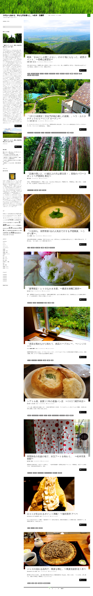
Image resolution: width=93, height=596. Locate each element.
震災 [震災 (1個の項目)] (6, 234)
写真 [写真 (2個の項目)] (17, 219)
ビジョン (4, 244)
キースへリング (40, 472)
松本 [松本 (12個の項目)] (11, 228)
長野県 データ (5, 268)
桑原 (53, 302)
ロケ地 (58, 73)
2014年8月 (5, 274)
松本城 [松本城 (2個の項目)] (14, 228)
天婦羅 (42, 247)
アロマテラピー (37, 132)
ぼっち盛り (38, 247)
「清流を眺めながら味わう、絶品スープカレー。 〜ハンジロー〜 (56, 344)
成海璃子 (29, 75)
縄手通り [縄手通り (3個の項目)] (6, 233)
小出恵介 (76, 73)
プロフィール (5, 246)
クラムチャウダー (35, 415)
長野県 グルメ (32, 235)
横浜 (52, 360)
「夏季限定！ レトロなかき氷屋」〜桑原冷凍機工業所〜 (54, 288)
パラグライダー (52, 73)
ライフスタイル (5, 247)
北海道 (45, 360)
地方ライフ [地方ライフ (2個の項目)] (12, 222)
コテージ (46, 73)
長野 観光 (29, 178)
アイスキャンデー (40, 302)
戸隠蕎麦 (46, 247)
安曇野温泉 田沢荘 (6, 21)
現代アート (55, 472)
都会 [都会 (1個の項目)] (4, 234)
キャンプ (41, 73)
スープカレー (34, 360)
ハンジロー (40, 360)
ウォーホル (30, 472)
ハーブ (43, 132)
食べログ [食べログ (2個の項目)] (9, 234)
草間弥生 (60, 472)
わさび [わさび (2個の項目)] (10, 215)
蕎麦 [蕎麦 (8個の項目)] (12, 233)
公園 (45, 302)
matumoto (29, 516)
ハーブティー (48, 132)
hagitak (6, 170)
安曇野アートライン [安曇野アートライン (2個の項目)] (11, 225)
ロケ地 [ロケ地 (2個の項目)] (7, 219)
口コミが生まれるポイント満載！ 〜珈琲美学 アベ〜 (52, 513)
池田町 (72, 132)
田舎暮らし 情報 (6, 261)
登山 (35, 61)
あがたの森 (30, 302)
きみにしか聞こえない (35, 73)
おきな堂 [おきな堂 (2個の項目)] (10, 213)
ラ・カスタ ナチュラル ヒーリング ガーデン (59, 132)
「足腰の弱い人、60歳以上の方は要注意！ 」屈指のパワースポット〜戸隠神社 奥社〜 (56, 174)
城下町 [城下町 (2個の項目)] (16, 222)
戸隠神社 (44, 190)
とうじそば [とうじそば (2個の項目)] (6, 215)
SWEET (29, 415)
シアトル (41, 415)
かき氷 (34, 302)
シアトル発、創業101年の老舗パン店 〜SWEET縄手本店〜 (56, 401)
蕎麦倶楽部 (40, 583)
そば (29, 247)
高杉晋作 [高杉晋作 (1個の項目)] (12, 234)
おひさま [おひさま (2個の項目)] (14, 213)
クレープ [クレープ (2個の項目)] (6, 217)
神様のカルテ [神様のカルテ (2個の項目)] (17, 230)
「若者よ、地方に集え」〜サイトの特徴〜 (54, 15)
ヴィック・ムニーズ (48, 472)
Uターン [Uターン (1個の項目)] (6, 213)
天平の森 (67, 73)
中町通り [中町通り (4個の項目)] (11, 220)
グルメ (28, 120)
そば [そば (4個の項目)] (17, 213)
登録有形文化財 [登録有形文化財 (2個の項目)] (10, 230)
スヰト (50, 415)
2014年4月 (5, 279)
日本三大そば (52, 247)
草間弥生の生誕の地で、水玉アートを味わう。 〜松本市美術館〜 (56, 457)
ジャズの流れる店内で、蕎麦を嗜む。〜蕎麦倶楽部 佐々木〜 (56, 569)
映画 (33, 75)
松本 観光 (31, 461)
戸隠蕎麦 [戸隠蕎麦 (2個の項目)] (18, 225)
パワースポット (30, 190)
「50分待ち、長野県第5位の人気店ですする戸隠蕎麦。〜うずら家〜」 (56, 232)
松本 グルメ (31, 291)
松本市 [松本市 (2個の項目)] (17, 228)
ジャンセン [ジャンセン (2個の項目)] (17, 217)
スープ (29, 360)
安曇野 (28, 61)
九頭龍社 (36, 190)
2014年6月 (5, 276)
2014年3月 (5, 280)
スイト (46, 415)
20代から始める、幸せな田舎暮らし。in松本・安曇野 (24, 15)
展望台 (80, 73)
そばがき (32, 247)
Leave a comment (49, 61)
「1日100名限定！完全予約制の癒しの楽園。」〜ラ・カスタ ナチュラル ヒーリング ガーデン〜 (56, 117)
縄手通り (71, 415)
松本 (28, 291)
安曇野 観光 (32, 61)
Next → (63, 588)
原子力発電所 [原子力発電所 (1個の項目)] (7, 222)
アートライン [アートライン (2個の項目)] (15, 215)
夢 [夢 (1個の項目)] (18, 222)
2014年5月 (5, 277)
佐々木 (29, 583)
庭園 (68, 132)
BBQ (29, 73)
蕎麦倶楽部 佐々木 (47, 583)
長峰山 (37, 75)
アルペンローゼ (30, 132)
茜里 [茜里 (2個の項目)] (10, 232)
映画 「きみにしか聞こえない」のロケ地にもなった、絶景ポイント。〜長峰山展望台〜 (56, 58)
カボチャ (34, 472)
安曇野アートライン (6, 253)
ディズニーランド (55, 415)
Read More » (83, 70)
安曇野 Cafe (35, 348)
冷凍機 (49, 302)
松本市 (67, 415)
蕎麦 (36, 583)
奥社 (40, 190)
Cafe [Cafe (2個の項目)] (4, 213)
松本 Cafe (31, 403)
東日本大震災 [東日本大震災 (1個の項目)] (6, 228)
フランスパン (62, 415)
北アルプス (62, 73)
